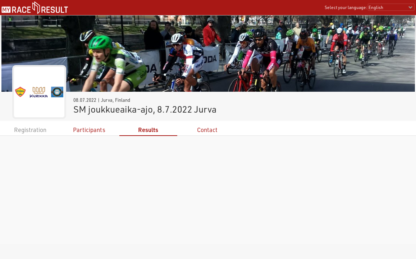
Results (148, 129)
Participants (89, 129)
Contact (207, 129)
